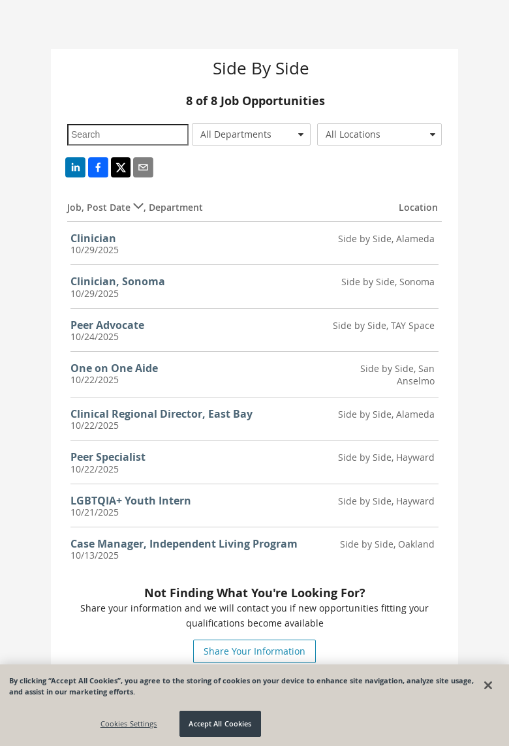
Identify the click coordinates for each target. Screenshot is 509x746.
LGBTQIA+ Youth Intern (130, 500)
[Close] (488, 685)
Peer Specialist (108, 457)
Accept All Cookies (220, 724)
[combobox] (251, 134)
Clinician (93, 238)
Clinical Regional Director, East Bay (161, 414)
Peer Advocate (107, 325)
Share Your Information (254, 651)
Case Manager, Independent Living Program (184, 543)
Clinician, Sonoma (117, 281)
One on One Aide (114, 368)
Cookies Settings (128, 724)
